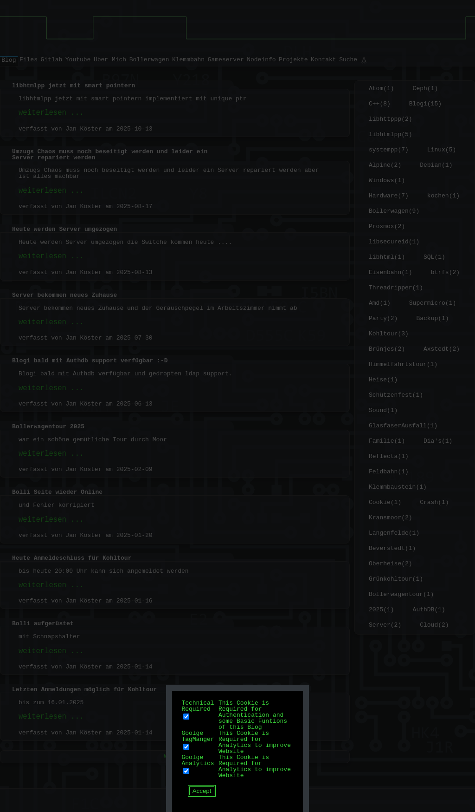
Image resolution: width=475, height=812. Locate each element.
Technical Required (197, 706)
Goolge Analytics (197, 760)
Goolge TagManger (197, 736)
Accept (202, 790)
